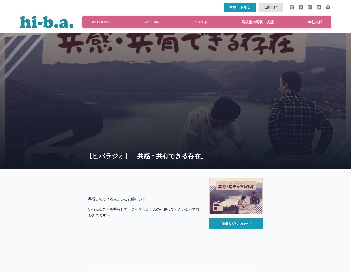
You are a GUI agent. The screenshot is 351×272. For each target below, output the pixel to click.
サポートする (240, 7)
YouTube (151, 22)
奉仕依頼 (315, 22)
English (271, 7)
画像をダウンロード (237, 224)
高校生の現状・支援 (258, 22)
